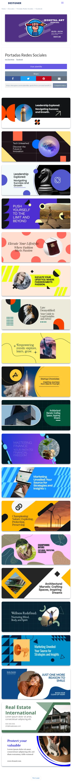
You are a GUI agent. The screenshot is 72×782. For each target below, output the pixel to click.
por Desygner (9, 59)
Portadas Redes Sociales (25, 9)
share (36, 74)
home (4, 9)
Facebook (39, 9)
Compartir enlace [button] (60, 85)
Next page (36, 778)
